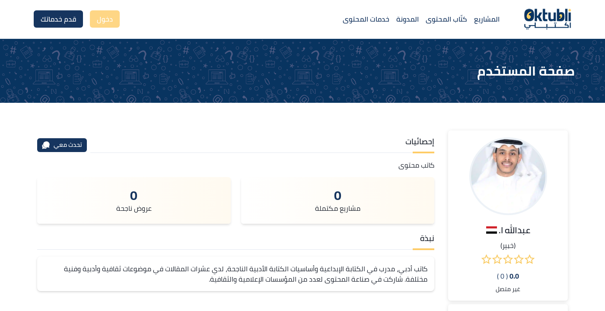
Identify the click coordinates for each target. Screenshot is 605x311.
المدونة (407, 19)
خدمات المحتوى (366, 19)
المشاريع (487, 19)
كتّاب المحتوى (446, 19)
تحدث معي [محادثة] (61, 144)
